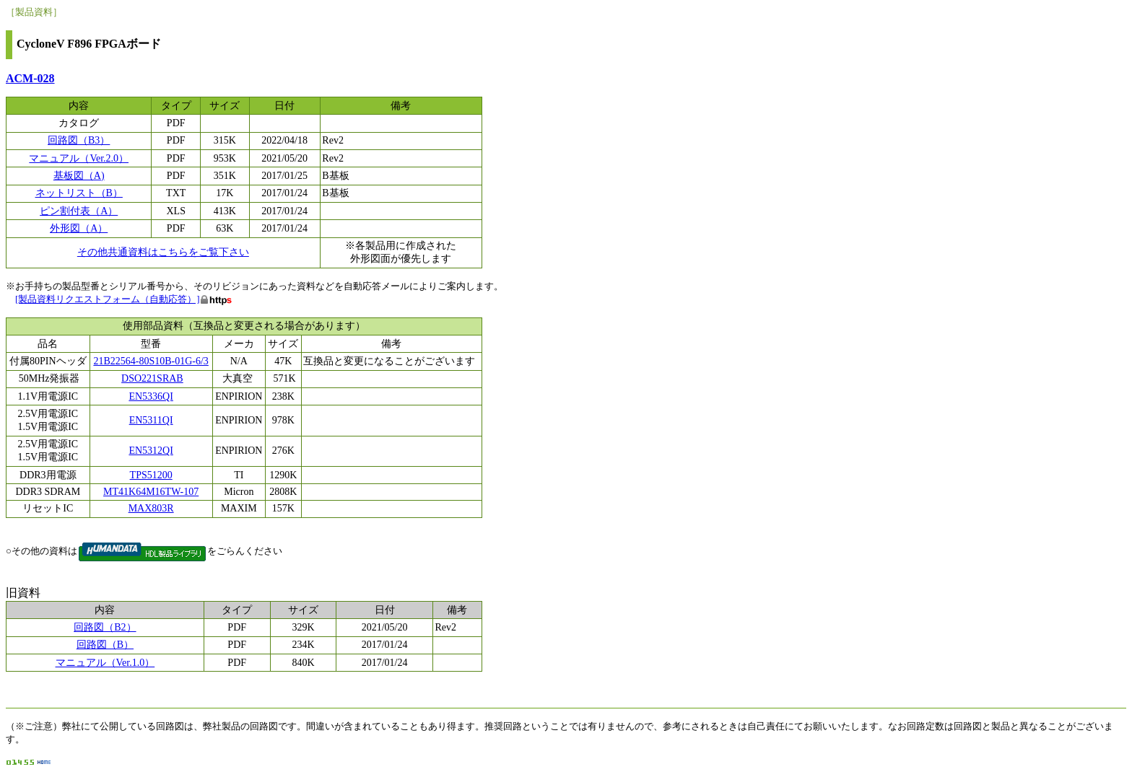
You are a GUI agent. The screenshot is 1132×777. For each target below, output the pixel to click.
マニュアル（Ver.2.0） (79, 158)
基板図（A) (79, 175)
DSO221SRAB (152, 378)
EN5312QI (151, 450)
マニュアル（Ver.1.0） (105, 662)
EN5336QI (151, 396)
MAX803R (151, 508)
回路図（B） (105, 644)
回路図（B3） (79, 140)
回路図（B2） (105, 627)
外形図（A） (79, 228)
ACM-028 (30, 78)
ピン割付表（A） (79, 211)
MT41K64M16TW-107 (151, 491)
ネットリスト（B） (79, 193)
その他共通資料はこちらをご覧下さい (163, 252)
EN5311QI (151, 420)
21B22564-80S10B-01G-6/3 (150, 361)
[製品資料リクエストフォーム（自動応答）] (107, 299)
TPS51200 (151, 475)
